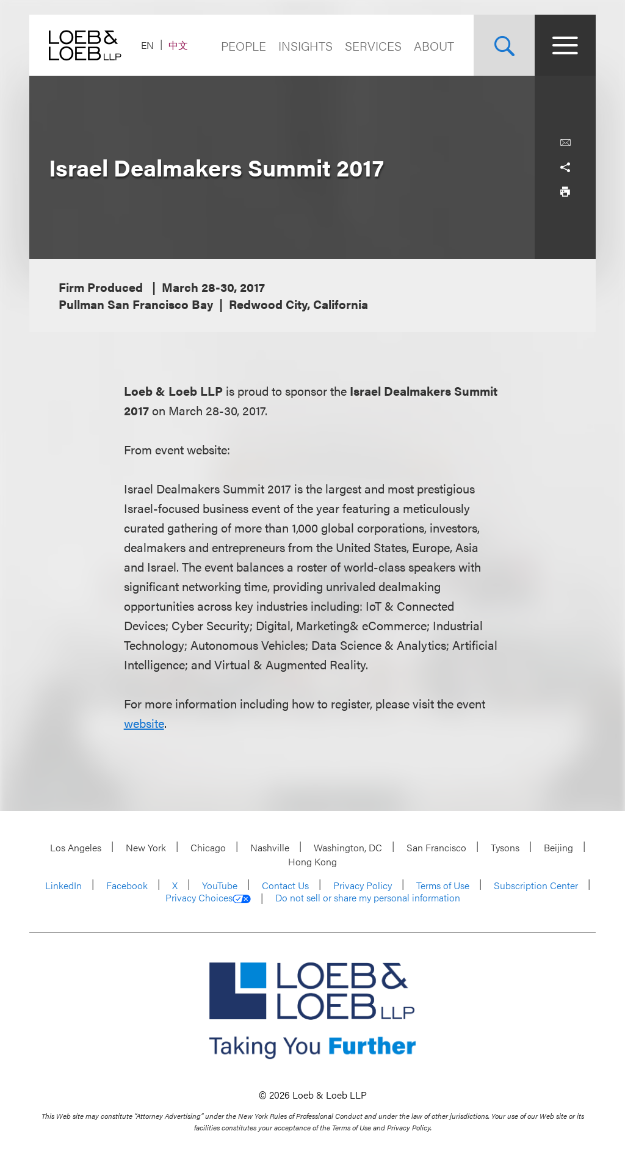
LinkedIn (63, 885)
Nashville (269, 847)
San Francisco (436, 847)
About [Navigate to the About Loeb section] (434, 45)
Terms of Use (442, 885)
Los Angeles (75, 847)
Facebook (127, 885)
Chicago (208, 847)
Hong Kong (312, 861)
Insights (305, 45)
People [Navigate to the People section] (243, 45)
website (144, 723)
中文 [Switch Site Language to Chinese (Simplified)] (178, 45)
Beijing (558, 847)
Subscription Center (536, 885)
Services (373, 45)
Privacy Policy (362, 885)
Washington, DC (348, 847)
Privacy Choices (208, 897)
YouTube (219, 885)
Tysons (505, 847)
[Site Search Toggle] (504, 45)
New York (146, 847)
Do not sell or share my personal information (367, 897)
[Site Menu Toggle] (565, 45)
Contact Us (285, 885)
